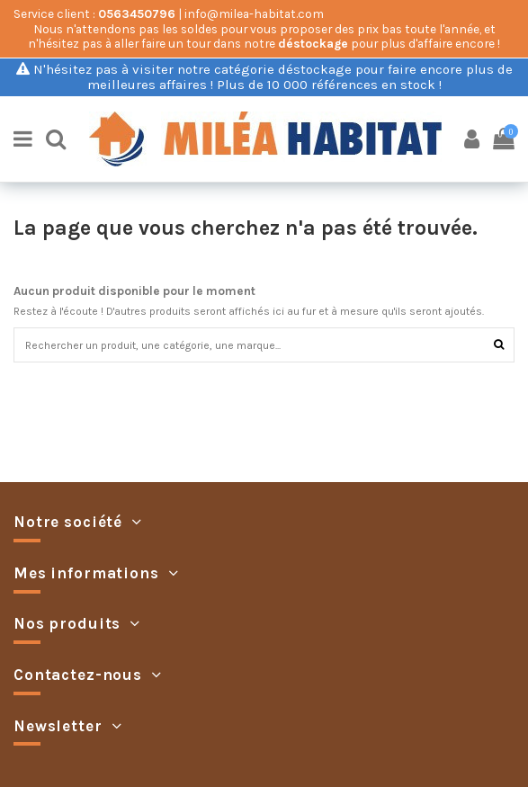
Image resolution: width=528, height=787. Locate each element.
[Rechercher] (499, 344)
